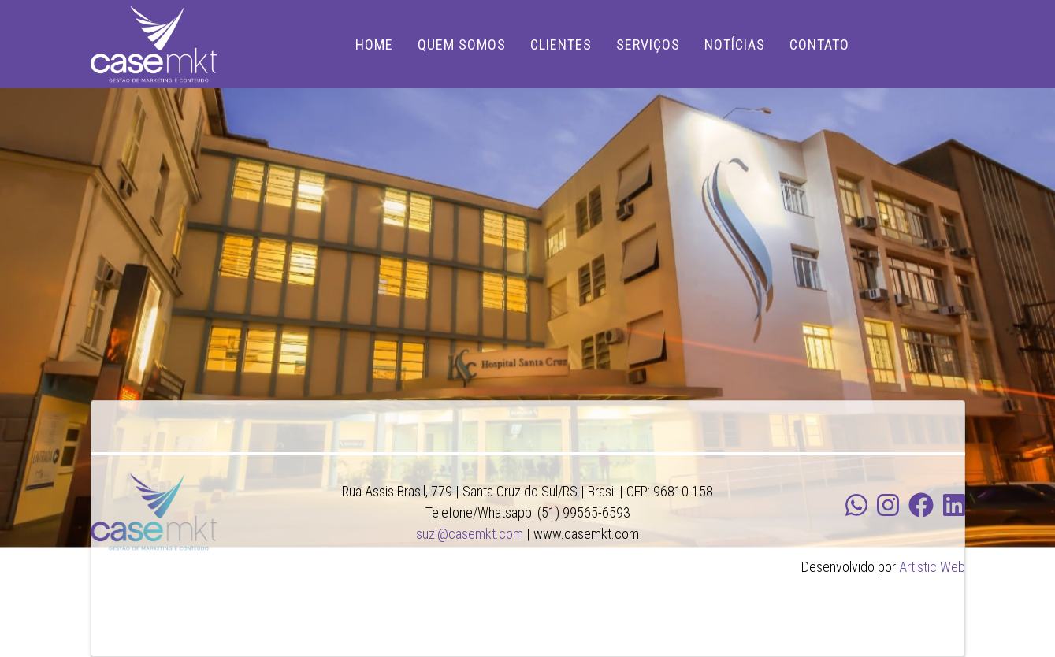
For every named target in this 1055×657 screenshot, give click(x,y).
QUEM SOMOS (462, 44)
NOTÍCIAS (734, 44)
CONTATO (819, 44)
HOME (374, 44)
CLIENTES (561, 44)
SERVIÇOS (648, 44)
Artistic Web (932, 567)
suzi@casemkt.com (469, 533)
